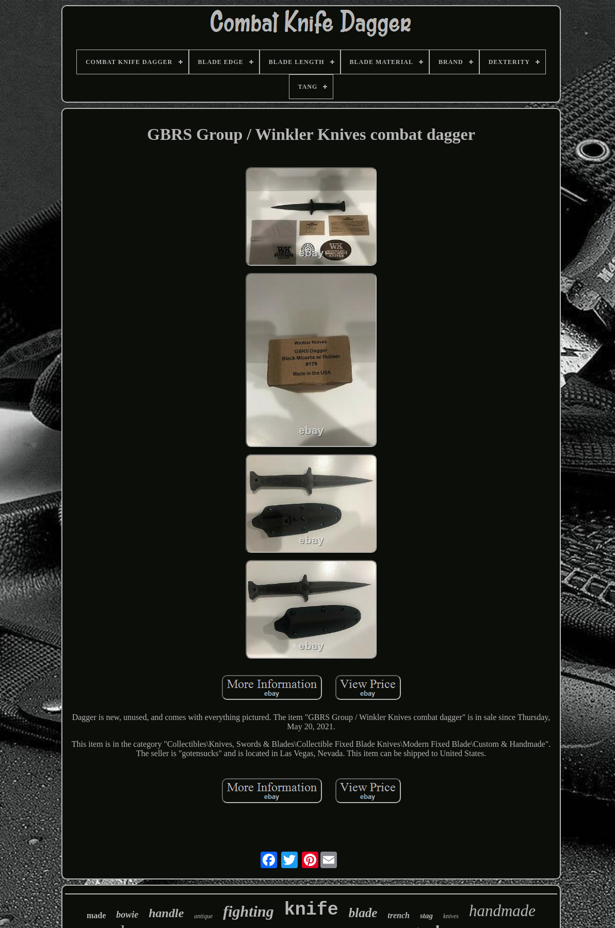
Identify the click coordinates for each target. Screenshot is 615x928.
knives (451, 916)
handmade (502, 911)
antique (203, 916)
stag (426, 915)
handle (166, 913)
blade (363, 913)
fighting (248, 911)
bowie (127, 914)
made (96, 915)
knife (311, 910)
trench (398, 915)
